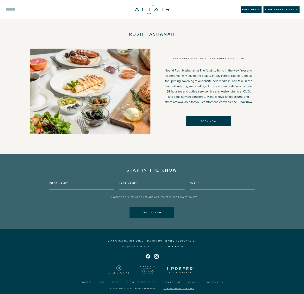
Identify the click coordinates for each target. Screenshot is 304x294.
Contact (86, 282)
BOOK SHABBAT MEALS (281, 9)
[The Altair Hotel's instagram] (156, 256)
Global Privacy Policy (141, 282)
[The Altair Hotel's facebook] (147, 256)
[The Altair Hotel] (152, 9)
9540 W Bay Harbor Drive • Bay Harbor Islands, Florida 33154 (152, 240)
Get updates (152, 212)
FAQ (101, 282)
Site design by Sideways (178, 288)
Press (115, 282)
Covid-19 (193, 282)
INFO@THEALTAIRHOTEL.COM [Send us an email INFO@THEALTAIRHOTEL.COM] (139, 246)
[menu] (10, 9)
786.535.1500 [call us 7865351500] (174, 246)
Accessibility (215, 282)
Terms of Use (139, 197)
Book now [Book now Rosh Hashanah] (208, 121)
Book (251, 9)
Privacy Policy (187, 197)
